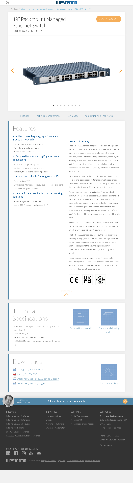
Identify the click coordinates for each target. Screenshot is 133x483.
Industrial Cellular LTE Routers (18, 434)
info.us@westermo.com (115, 450)
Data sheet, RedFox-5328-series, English (41, 388)
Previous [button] (12, 70)
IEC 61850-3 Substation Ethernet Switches (23, 446)
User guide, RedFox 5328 (33, 379)
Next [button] (120, 70)
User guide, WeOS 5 (30, 383)
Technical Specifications (47, 116)
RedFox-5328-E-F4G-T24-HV (78, 8)
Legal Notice (61, 471)
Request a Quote (109, 19)
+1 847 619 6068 (112, 446)
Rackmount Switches (55, 8)
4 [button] (64, 105)
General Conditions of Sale (75, 471)
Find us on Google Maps (111, 438)
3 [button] (61, 105)
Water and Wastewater (55, 438)
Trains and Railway (53, 426)
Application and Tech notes (100, 116)
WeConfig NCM (76, 430)
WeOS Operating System (81, 426)
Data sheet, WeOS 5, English (34, 393)
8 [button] (79, 105)
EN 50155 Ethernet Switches (17, 442)
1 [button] (53, 105)
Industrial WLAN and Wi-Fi (16, 438)
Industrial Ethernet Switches (32, 8)
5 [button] (68, 105)
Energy (49, 430)
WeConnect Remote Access (82, 434)
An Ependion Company (48, 471)
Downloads (73, 116)
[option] (66, 71)
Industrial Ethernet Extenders (18, 430)
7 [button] (76, 105)
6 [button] (72, 105)
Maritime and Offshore (55, 434)
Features (23, 116)
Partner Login (106, 455)
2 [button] (57, 105)
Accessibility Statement (92, 471)
